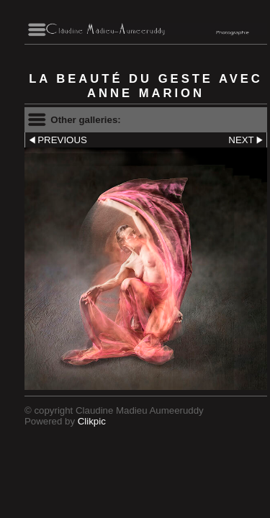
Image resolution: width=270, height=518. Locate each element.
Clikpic (92, 421)
